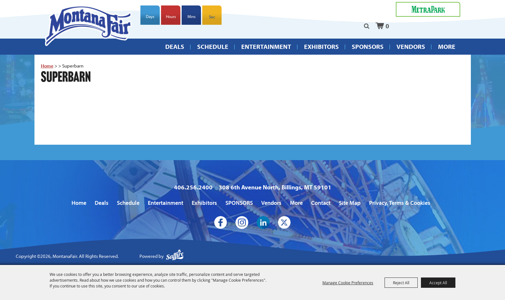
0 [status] (387, 26)
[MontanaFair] (88, 25)
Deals (174, 46)
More (446, 46)
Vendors (410, 46)
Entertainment (266, 46)
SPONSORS (368, 46)
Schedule (212, 46)
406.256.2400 (193, 187)
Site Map (350, 202)
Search (366, 26)
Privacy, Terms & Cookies (399, 202)
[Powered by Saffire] (175, 256)
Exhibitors (321, 46)
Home (47, 66)
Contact (320, 202)
